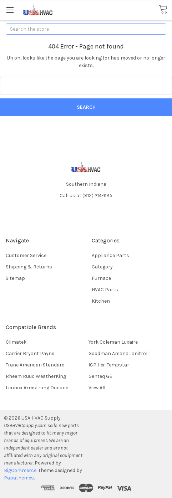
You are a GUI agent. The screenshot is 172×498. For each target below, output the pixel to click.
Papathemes (19, 478)
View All (96, 388)
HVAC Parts (105, 290)
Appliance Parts (110, 255)
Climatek (16, 342)
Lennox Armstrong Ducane (37, 388)
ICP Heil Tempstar (108, 365)
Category (102, 267)
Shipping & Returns (29, 267)
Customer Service (26, 255)
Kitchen (101, 301)
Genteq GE (100, 376)
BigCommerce (20, 470)
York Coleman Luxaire (113, 342)
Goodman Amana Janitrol (117, 353)
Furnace (101, 278)
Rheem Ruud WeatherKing (36, 376)
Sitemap (15, 278)
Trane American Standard (35, 365)
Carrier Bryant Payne (30, 353)
